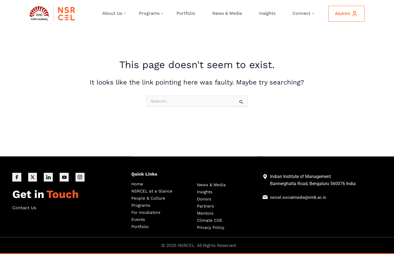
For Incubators (147, 212)
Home (137, 183)
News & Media (227, 13)
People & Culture (149, 197)
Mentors (206, 212)
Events (138, 219)
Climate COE (210, 220)
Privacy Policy (211, 227)
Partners (206, 205)
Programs (151, 13)
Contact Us (24, 208)
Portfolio (185, 13)
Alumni (344, 13)
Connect (303, 13)
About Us (113, 13)
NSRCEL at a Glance (153, 190)
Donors (205, 198)
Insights (267, 13)
